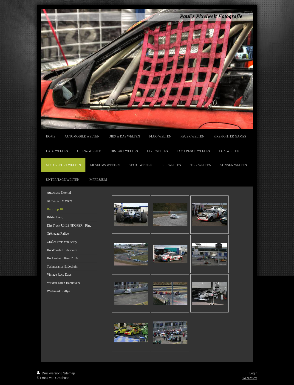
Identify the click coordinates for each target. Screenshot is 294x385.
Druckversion (49, 373)
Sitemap (69, 373)
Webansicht (249, 378)
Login (253, 373)
